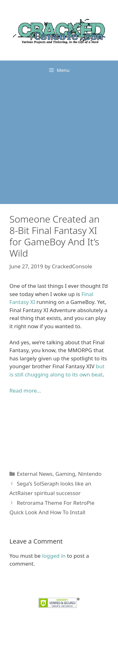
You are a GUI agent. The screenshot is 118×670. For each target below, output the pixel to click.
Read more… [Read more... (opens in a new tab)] (25, 390)
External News (35, 473)
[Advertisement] (59, 142)
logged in (54, 555)
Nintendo (90, 473)
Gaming (65, 473)
